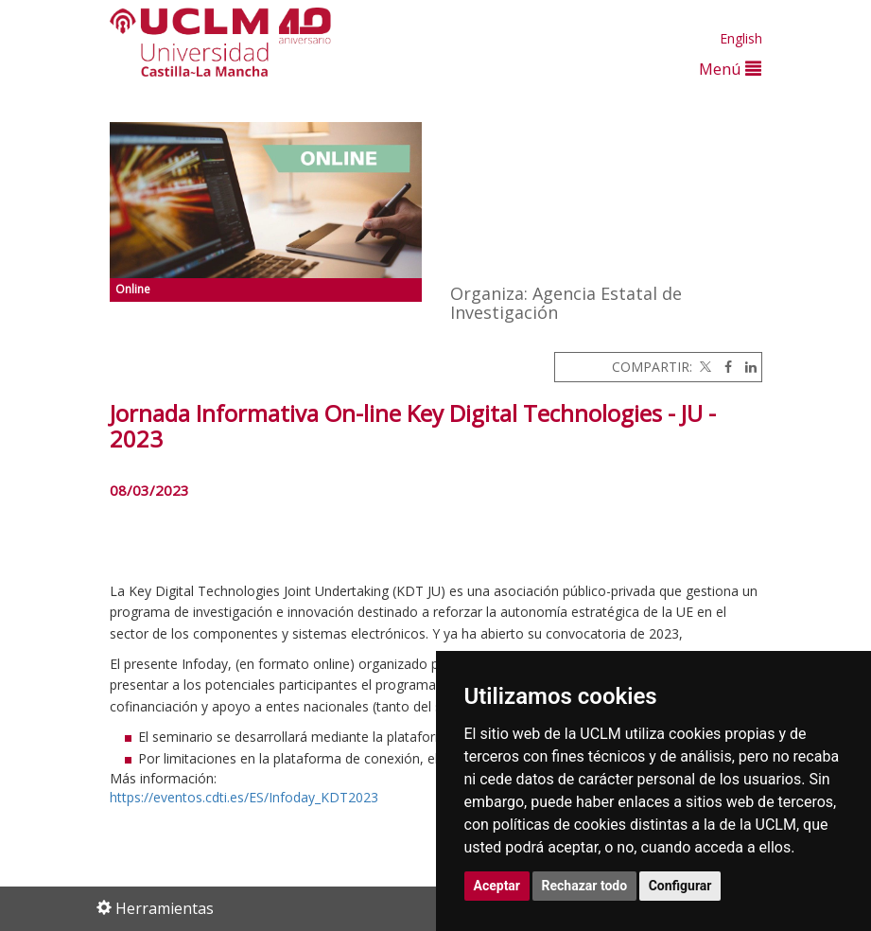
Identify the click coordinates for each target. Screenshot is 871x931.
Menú (730, 68)
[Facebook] (723, 367)
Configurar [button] (680, 885)
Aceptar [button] (497, 885)
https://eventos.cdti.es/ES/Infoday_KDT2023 (244, 797)
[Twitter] (703, 367)
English (741, 38)
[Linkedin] (746, 367)
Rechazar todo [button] (585, 885)
